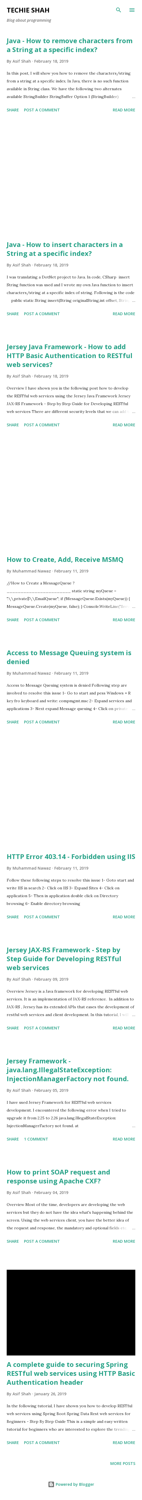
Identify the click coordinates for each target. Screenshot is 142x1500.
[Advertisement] (71, 177)
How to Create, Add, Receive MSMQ (65, 559)
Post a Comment (42, 109)
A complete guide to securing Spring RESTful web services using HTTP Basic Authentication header (71, 1373)
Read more (124, 109)
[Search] (118, 10)
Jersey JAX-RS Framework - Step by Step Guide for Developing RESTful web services (64, 958)
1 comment (36, 1139)
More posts (122, 1463)
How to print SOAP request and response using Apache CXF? (58, 1176)
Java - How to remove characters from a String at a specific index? (70, 45)
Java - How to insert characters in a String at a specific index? (65, 249)
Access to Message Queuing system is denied (69, 657)
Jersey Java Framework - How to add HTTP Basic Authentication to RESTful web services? (70, 355)
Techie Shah (28, 9)
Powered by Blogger (71, 1484)
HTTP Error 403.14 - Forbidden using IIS (71, 856)
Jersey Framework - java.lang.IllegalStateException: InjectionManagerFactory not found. (68, 1069)
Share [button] (13, 109)
